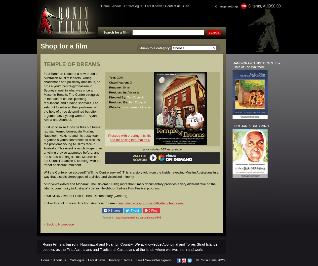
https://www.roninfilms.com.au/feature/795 (138, 217)
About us (118, 6)
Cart (186, 6)
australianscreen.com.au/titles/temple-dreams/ (152, 203)
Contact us (172, 6)
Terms (127, 260)
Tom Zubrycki (135, 97)
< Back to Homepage (59, 224)
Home (105, 6)
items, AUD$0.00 (264, 6)
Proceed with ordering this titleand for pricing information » (130, 138)
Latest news (153, 6)
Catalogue (135, 6)
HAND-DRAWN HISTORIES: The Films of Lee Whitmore (256, 65)
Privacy (114, 260)
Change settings (226, 6)
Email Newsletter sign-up (154, 260)
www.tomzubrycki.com (136, 107)
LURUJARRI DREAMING (251, 126)
